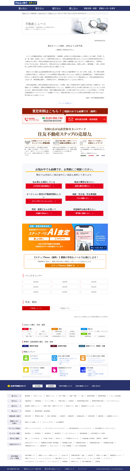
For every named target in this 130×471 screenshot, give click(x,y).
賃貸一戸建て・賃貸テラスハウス (53, 406)
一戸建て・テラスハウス (102, 331)
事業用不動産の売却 (97, 401)
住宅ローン (59, 438)
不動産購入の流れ (67, 442)
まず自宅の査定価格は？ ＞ (43, 186)
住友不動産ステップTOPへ (100, 316)
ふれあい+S (64, 455)
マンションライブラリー (94, 358)
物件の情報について (65, 386)
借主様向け (48, 433)
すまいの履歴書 (35, 370)
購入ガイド (62, 370)
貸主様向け (58, 433)
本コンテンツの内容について (83, 316)
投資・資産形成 (51, 416)
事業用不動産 (34, 346)
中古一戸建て (62, 396)
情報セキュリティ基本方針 (32, 469)
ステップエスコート (70, 433)
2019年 (64, 292)
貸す (89, 334)
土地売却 (70, 401)
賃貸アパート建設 (101, 455)
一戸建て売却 (61, 401)
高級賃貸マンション (116, 455)
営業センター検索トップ (32, 422)
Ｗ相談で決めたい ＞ (44, 213)
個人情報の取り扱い (13, 469)
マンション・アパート (87, 331)
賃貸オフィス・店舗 (72, 406)
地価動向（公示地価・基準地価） (96, 374)
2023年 (35, 287)
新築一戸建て (29, 336)
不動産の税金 (62, 375)
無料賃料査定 (88, 336)
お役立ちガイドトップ (31, 442)
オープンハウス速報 (43, 336)
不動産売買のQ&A (63, 374)
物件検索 (27, 396)
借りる (90, 329)
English (92, 438)
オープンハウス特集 (64, 360)
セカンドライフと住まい (37, 374)
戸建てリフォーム (30, 458)
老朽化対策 (91, 416)
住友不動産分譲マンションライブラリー (80, 428)
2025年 (64, 282)
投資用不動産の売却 (82, 401)
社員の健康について (81, 386)
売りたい (39, 8)
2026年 (35, 282)
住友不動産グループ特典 (98, 433)
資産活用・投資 (90, 8)
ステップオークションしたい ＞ (44, 201)
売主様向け (38, 433)
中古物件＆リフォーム (72, 438)
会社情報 (37, 386)
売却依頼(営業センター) (58, 336)
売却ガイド (62, 372)
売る (60, 329)
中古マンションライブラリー (33, 428)
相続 (60, 364)
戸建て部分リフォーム (61, 458)
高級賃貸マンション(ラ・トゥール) (91, 406)
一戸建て (43, 331)
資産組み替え (81, 416)
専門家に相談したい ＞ (84, 213)
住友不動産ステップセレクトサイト (105, 428)
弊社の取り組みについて (53, 469)
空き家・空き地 (48, 438)
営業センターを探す (107, 8)
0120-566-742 (54, 118)
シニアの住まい (35, 438)
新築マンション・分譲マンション (48, 455)
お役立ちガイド (14, 444)
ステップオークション (113, 401)
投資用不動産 (62, 346)
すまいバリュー (54, 445)
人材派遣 (97, 461)
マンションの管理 (95, 458)
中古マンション (38, 396)
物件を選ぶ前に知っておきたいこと (68, 358)
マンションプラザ (47, 422)
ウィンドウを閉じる (65, 103)
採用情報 (51, 386)
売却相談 (72, 331)
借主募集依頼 (101, 336)
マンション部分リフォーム (78, 458)
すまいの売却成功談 (80, 445)
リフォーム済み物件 (115, 396)
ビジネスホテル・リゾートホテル (34, 461)
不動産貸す (28, 411)
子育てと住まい (35, 372)
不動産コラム (65, 308)
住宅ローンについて (64, 362)
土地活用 (62, 416)
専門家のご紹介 (39, 416)
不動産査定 (38, 401)
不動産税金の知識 (108, 442)
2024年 (94, 282)
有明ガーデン (75, 461)
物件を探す (28, 416)
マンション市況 (92, 372)
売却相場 (58, 334)
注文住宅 (90, 455)
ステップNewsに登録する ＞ (65, 265)
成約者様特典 (83, 433)
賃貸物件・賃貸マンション (32, 406)
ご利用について (69, 469)
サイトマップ (82, 469)
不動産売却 (28, 401)
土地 (29, 334)
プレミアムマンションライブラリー (96, 360)
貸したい (73, 8)
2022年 (64, 287)
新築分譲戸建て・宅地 (78, 455)
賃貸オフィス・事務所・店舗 (95, 346)
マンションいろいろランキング (95, 362)
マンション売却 (49, 401)
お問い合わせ (96, 386)
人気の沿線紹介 (35, 358)
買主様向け (28, 433)
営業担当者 (72, 336)
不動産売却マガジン (30, 445)
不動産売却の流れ (81, 442)
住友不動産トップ (30, 455)
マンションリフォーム (45, 458)
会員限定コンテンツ (112, 416)
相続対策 (100, 416)
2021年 (94, 287)
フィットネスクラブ (53, 461)
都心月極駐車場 (86, 461)
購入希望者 (72, 334)
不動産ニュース (92, 375)
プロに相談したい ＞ (84, 198)
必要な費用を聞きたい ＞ (84, 186)
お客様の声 (43, 445)
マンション (29, 331)
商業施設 (65, 461)
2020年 (35, 292)
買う (31, 329)
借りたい (56, 8)
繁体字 (99, 438)
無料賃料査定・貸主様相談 (42, 411)
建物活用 (70, 416)
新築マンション (43, 334)
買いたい (23, 8)
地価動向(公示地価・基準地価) (49, 442)
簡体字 (106, 438)
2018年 (94, 292)
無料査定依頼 (58, 331)
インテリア (107, 458)
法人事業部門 (60, 422)
